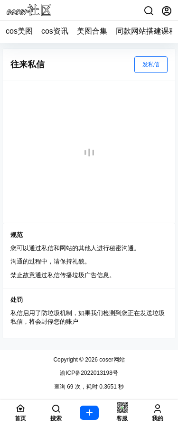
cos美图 (19, 31)
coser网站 (111, 359)
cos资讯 (54, 31)
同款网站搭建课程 (146, 31)
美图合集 (92, 31)
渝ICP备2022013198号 (89, 373)
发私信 (150, 64)
